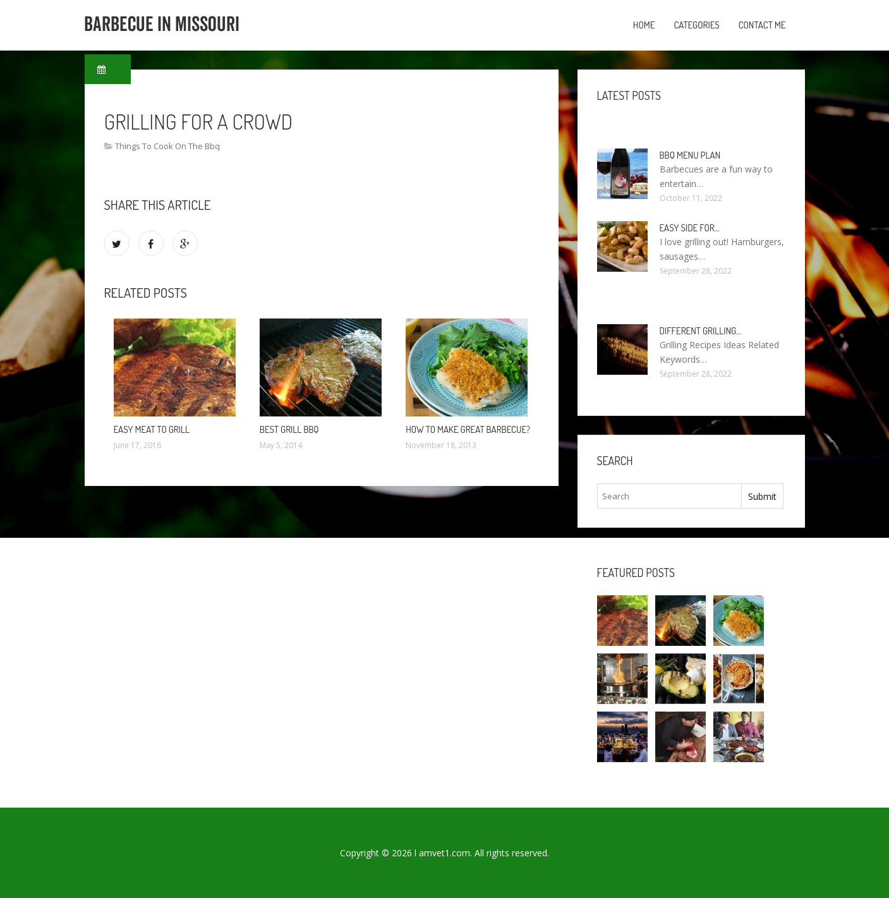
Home (644, 25)
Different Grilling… (701, 331)
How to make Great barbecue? (468, 429)
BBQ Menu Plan (690, 155)
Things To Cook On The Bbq (167, 146)
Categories (696, 25)
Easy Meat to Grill (152, 429)
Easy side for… (690, 228)
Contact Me (762, 25)
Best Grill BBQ (289, 429)
